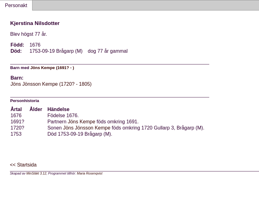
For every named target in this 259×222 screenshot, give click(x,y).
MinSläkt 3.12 (36, 173)
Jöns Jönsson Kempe (86, 127)
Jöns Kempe (81, 121)
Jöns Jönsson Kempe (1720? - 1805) (51, 84)
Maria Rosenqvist (89, 173)
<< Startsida (23, 164)
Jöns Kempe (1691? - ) (52, 67)
